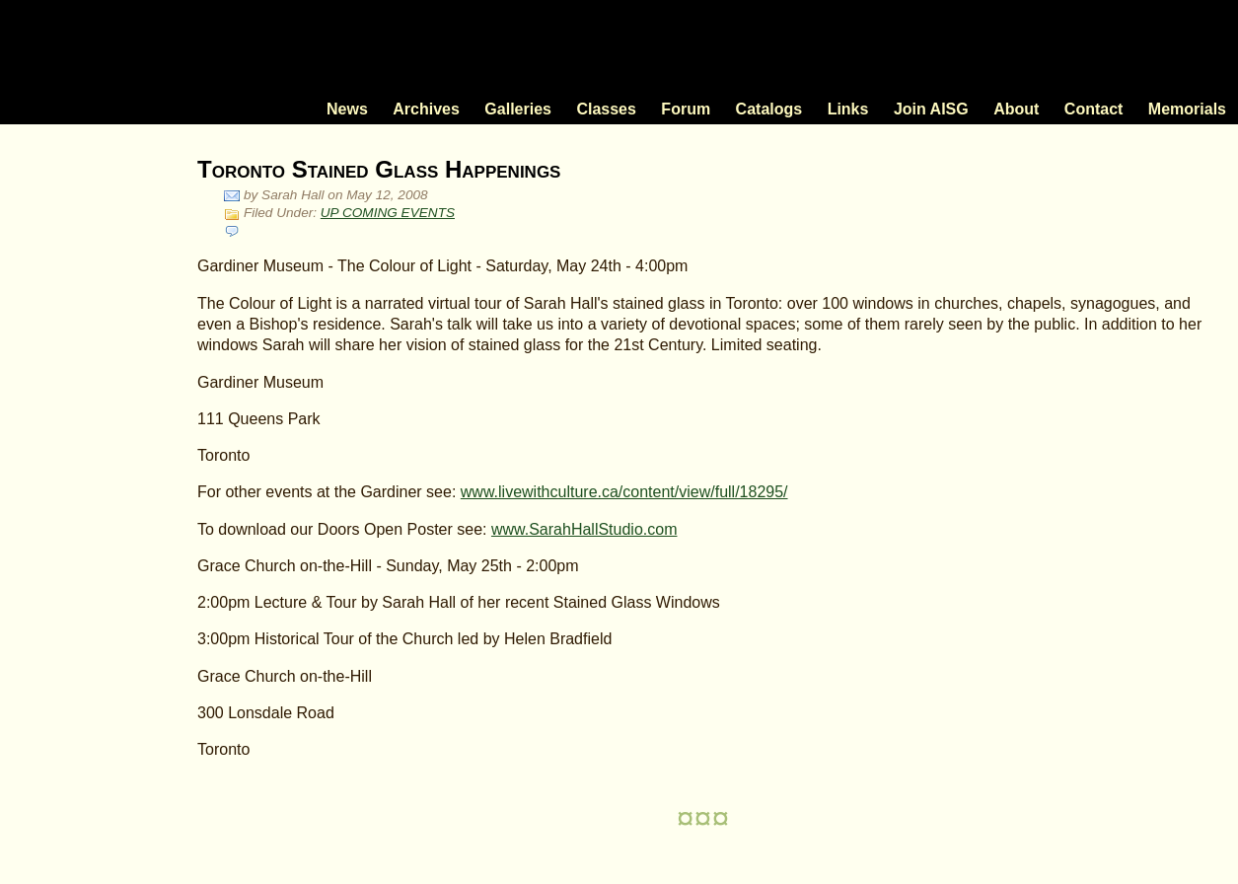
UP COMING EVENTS (388, 212)
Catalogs (769, 109)
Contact (1094, 109)
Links (848, 109)
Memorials (1187, 109)
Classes (606, 109)
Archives (426, 109)
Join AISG (931, 109)
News (347, 109)
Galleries (517, 109)
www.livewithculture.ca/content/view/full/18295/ (624, 491)
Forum (685, 109)
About (1016, 109)
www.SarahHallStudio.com (584, 529)
